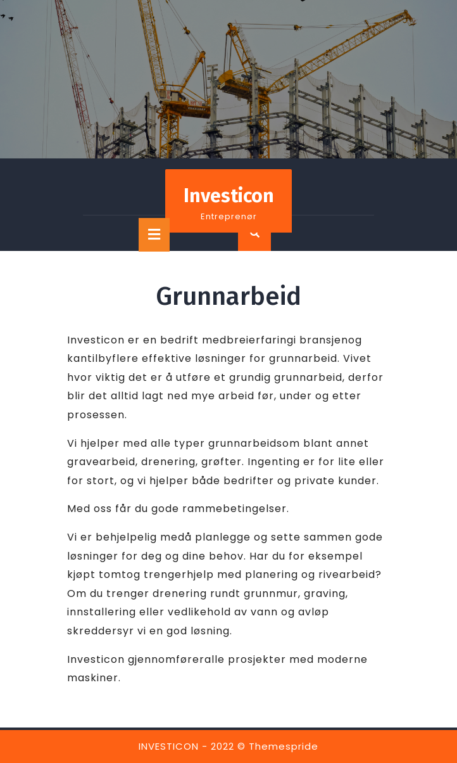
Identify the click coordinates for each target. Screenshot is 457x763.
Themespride (283, 746)
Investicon (229, 195)
